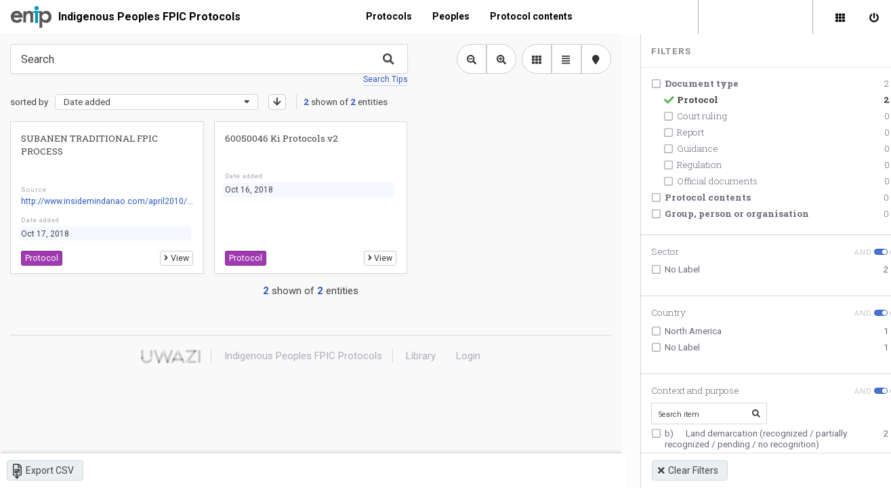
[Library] (840, 17)
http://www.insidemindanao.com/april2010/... (106, 201)
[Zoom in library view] (500, 59)
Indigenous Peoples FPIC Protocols (149, 16)
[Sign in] (874, 17)
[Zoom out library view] (470, 59)
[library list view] (535, 59)
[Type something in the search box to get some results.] (208, 59)
